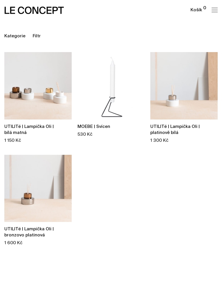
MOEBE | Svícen (93, 126)
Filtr (37, 36)
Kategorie (14, 36)
